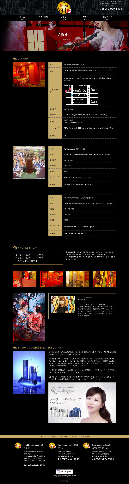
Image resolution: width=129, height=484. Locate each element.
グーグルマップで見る (102, 154)
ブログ (85, 18)
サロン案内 (43, 18)
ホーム (22, 18)
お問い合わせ (107, 18)
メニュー (64, 18)
